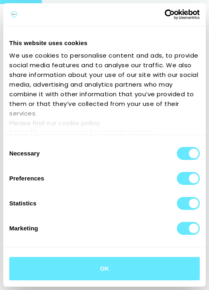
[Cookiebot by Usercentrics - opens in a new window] (164, 14)
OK (104, 268)
